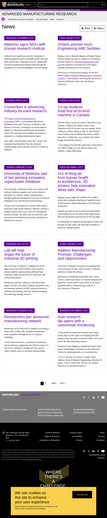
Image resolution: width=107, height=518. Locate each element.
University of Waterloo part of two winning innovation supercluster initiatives (25, 177)
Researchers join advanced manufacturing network (26, 319)
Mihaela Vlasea (64, 197)
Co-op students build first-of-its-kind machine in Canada (74, 111)
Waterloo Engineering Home (49, 409)
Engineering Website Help (84, 412)
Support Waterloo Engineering (50, 412)
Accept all (82, 494)
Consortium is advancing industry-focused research (25, 109)
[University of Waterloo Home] (13, 4)
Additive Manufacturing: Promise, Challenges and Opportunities (77, 254)
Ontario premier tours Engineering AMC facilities (79, 46)
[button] (84, 4)
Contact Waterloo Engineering (14, 409)
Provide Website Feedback (84, 409)
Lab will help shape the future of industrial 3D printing (21, 254)
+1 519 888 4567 (13, 440)
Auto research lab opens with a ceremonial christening (76, 321)
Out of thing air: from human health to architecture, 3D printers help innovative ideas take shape (76, 181)
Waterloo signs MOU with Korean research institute (24, 46)
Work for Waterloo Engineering (50, 415)
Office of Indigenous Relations (32, 459)
